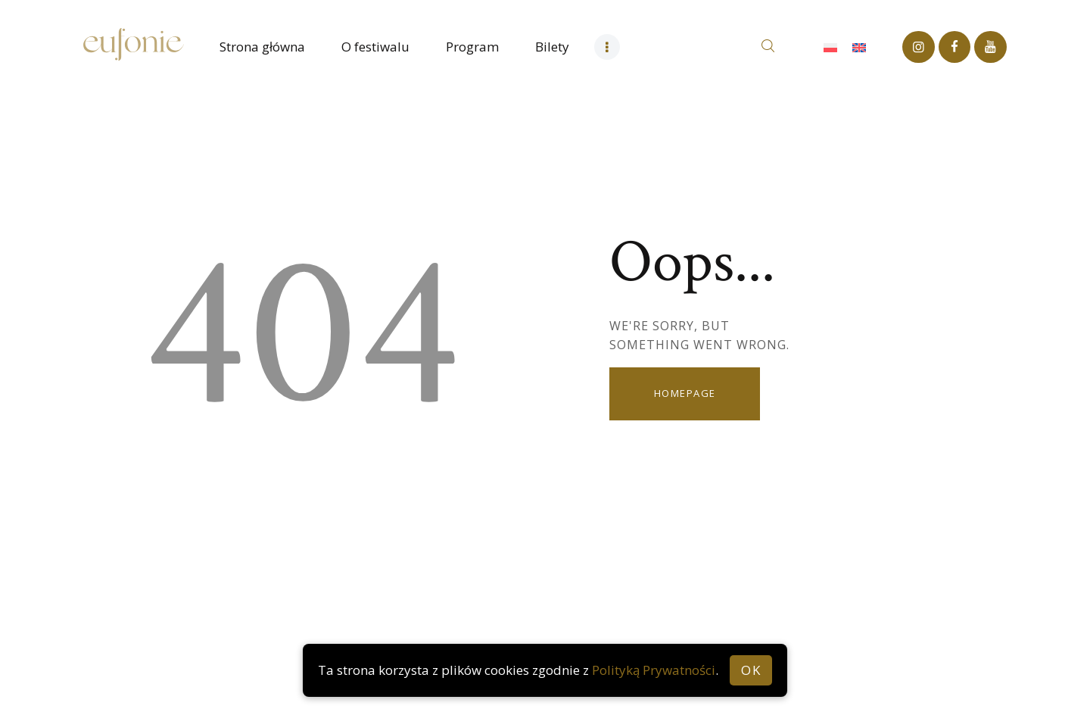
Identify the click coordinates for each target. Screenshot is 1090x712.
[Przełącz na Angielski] (859, 47)
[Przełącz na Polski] (830, 47)
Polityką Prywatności (653, 670)
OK (751, 670)
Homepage (685, 393)
